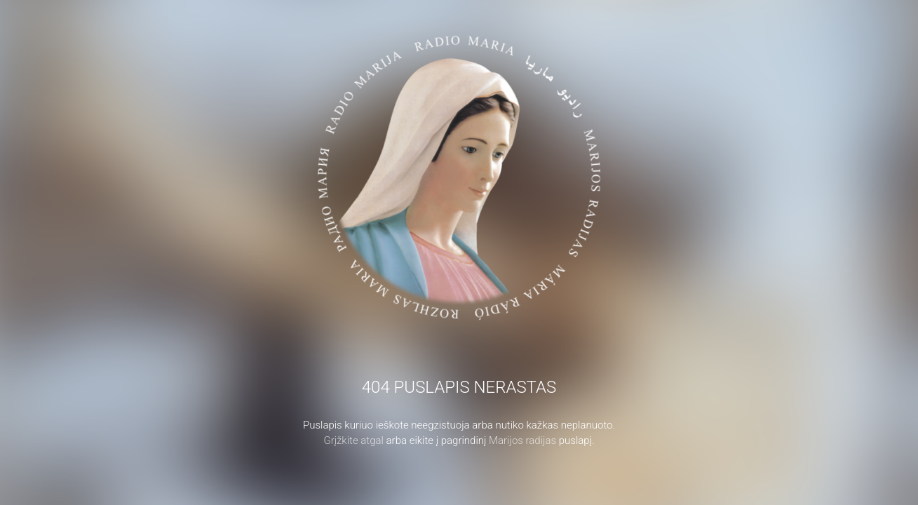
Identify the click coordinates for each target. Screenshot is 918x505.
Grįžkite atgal (353, 440)
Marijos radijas (522, 440)
